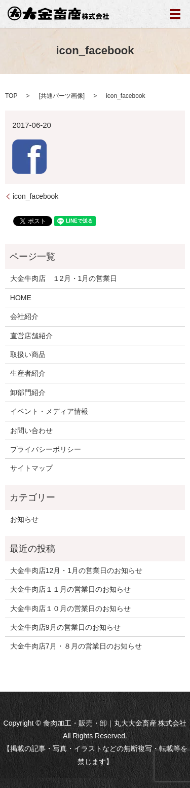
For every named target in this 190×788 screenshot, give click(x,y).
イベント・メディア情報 (49, 411)
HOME (20, 298)
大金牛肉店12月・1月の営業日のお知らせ (76, 570)
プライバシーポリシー (45, 449)
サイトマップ (31, 468)
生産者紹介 (28, 373)
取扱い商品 (28, 354)
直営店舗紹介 (31, 336)
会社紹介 (24, 316)
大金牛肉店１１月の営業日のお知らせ (70, 589)
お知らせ (24, 519)
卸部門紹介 (28, 392)
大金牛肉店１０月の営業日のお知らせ (70, 608)
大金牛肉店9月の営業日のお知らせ (65, 627)
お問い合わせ (31, 430)
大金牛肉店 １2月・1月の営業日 (64, 278)
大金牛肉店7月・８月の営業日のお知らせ (76, 646)
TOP (11, 95)
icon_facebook (35, 196)
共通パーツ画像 (62, 95)
